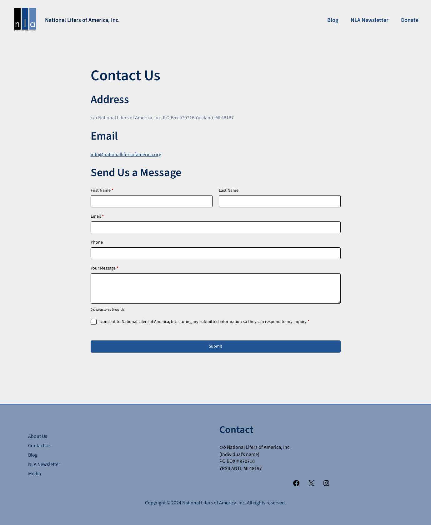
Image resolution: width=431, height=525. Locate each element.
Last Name (228, 191)
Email (97, 217)
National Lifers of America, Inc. (82, 20)
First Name (102, 191)
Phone (97, 242)
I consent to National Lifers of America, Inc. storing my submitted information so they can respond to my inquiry (203, 322)
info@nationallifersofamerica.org (126, 154)
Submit (215, 346)
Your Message (104, 268)
